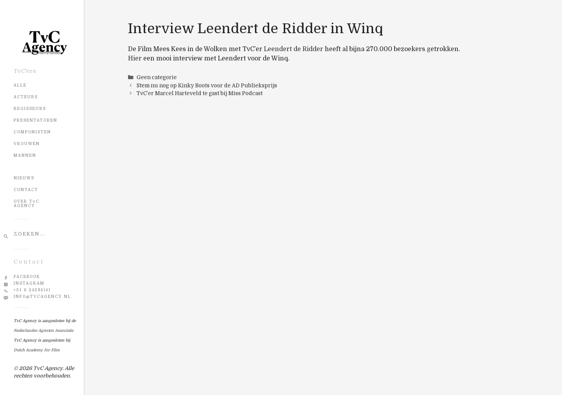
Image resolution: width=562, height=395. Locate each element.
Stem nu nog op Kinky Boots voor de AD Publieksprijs (207, 86)
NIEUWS (24, 178)
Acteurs (26, 97)
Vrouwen (27, 144)
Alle (20, 85)
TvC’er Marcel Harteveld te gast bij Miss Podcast (200, 93)
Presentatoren (35, 120)
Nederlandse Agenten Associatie (43, 330)
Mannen (25, 155)
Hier (135, 58)
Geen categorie (157, 77)
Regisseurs (30, 108)
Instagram (29, 283)
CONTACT (26, 190)
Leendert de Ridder (293, 49)
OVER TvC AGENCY (26, 203)
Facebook (27, 277)
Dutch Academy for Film (37, 350)
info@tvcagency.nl (42, 296)
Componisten (32, 132)
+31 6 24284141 (32, 290)
